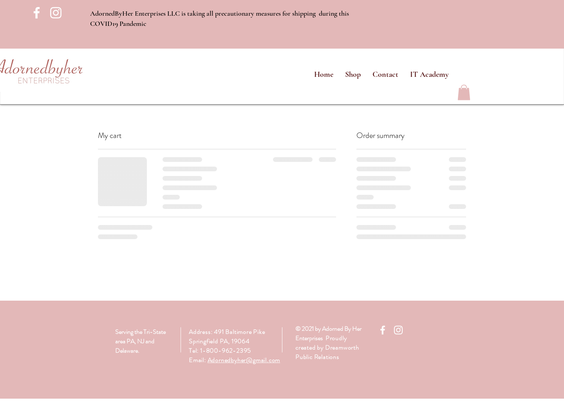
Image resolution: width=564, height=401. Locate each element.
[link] (463, 92)
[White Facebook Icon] (36, 12)
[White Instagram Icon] (55, 12)
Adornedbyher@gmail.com (244, 360)
